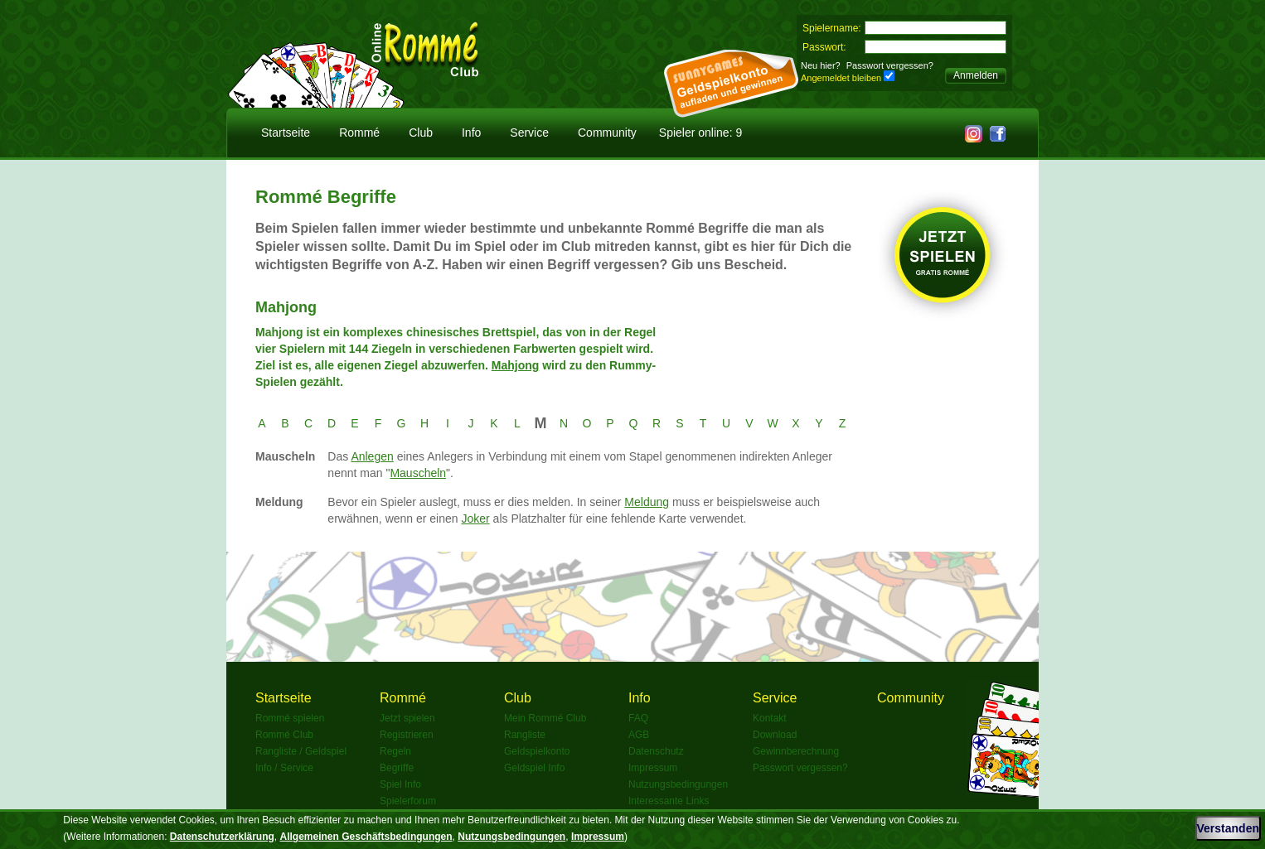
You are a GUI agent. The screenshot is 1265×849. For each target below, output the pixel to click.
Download (775, 735)
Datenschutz (656, 751)
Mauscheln (418, 473)
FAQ (638, 718)
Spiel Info (400, 784)
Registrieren (407, 735)
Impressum (652, 768)
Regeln (395, 751)
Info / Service (284, 768)
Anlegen (372, 456)
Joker (475, 518)
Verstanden (1228, 828)
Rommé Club (284, 735)
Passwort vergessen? (889, 65)
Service (529, 132)
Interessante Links (668, 801)
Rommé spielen (289, 718)
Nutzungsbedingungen (678, 784)
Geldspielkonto (536, 751)
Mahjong (516, 365)
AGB (638, 735)
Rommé (359, 132)
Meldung (646, 502)
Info (471, 132)
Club (421, 132)
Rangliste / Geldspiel (301, 751)
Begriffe (397, 768)
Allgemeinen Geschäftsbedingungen (366, 836)
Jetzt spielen (407, 718)
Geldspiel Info (534, 768)
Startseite (285, 132)
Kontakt (770, 718)
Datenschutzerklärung (222, 836)
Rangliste (524, 735)
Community (607, 132)
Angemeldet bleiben (841, 78)
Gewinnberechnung (796, 751)
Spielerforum (408, 801)
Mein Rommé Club (545, 718)
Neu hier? (821, 65)
